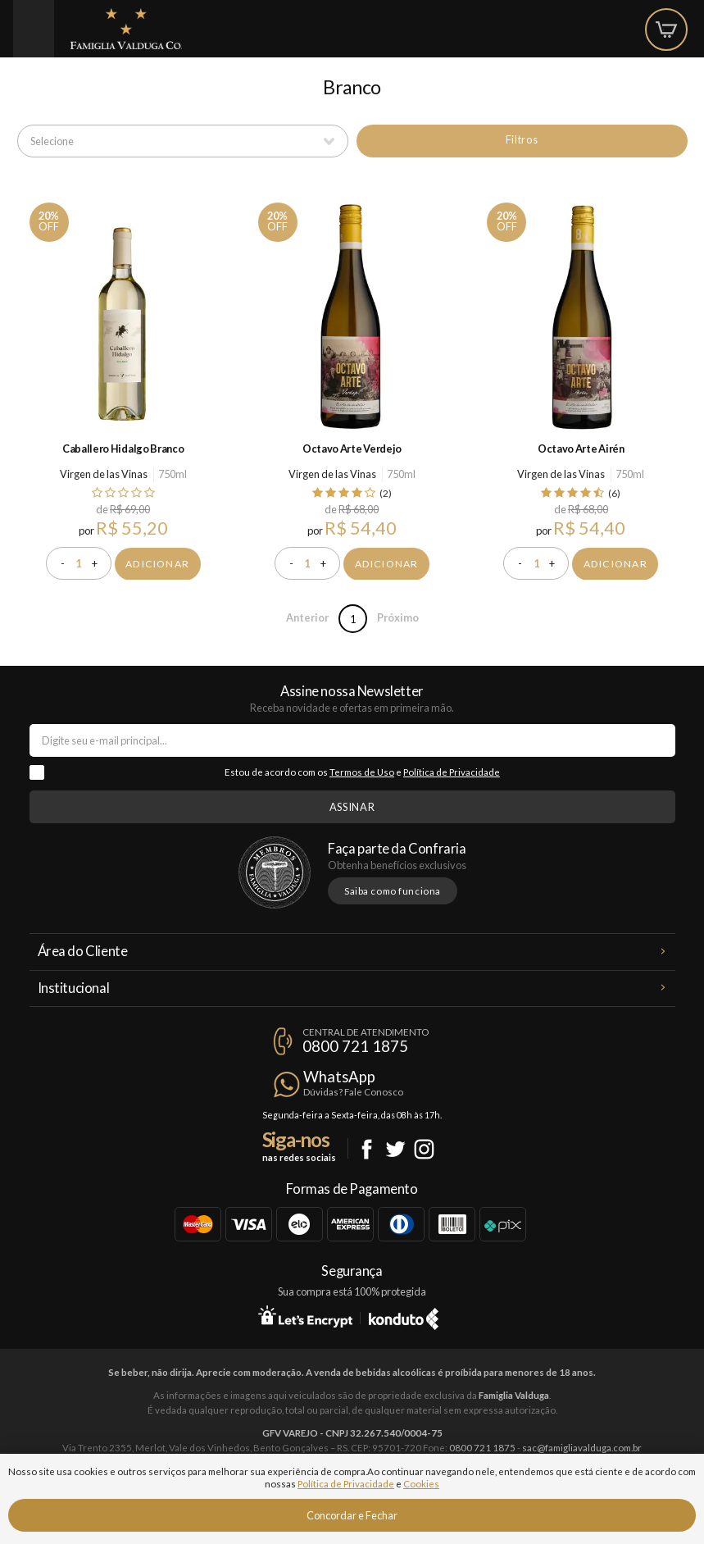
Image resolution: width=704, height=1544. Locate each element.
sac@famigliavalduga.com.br (582, 1447)
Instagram (424, 1149)
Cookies (421, 1483)
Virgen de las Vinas (104, 474)
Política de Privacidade (451, 772)
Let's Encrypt (305, 1316)
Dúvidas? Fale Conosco (353, 1091)
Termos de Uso (361, 772)
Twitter (395, 1149)
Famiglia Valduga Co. (126, 28)
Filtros (522, 139)
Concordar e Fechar (352, 1515)
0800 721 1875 (355, 1046)
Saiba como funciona (392, 891)
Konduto (403, 1316)
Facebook (367, 1149)
